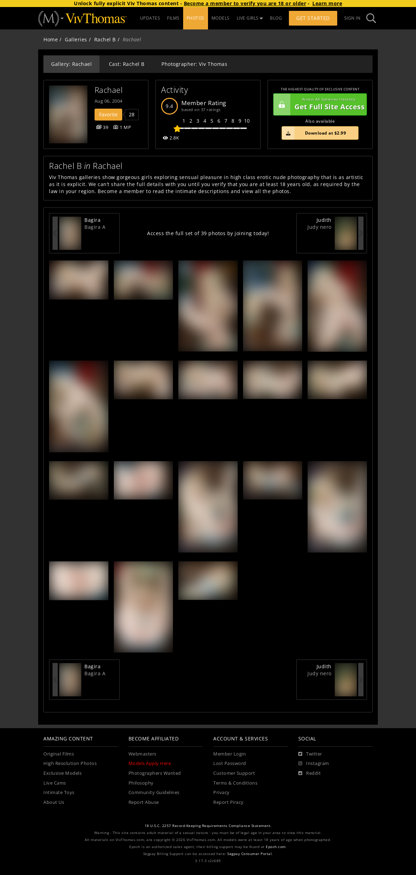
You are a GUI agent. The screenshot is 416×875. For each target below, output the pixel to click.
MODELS (221, 18)
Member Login (229, 754)
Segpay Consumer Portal (249, 854)
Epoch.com (276, 847)
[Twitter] (310, 754)
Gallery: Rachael (71, 64)
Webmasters (143, 754)
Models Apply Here (150, 763)
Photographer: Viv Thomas (194, 64)
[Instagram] (313, 763)
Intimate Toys (59, 792)
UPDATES (150, 18)
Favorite (108, 114)
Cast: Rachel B (127, 64)
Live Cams (54, 783)
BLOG (276, 18)
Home (50, 39)
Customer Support (234, 773)
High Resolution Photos (70, 763)
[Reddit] (309, 773)
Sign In (352, 18)
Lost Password (229, 763)
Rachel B (105, 39)
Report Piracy (228, 802)
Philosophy (141, 783)
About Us (53, 802)
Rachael (109, 89)
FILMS (173, 18)
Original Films (58, 754)
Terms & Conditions (235, 783)
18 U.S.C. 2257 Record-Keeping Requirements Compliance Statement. (208, 825)
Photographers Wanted (155, 773)
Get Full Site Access (319, 104)
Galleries (76, 39)
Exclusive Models (62, 773)
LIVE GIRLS (250, 18)
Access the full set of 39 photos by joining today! (208, 233)
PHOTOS (195, 18)
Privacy (221, 792)
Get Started (313, 18)
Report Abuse (144, 802)
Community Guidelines (154, 792)
